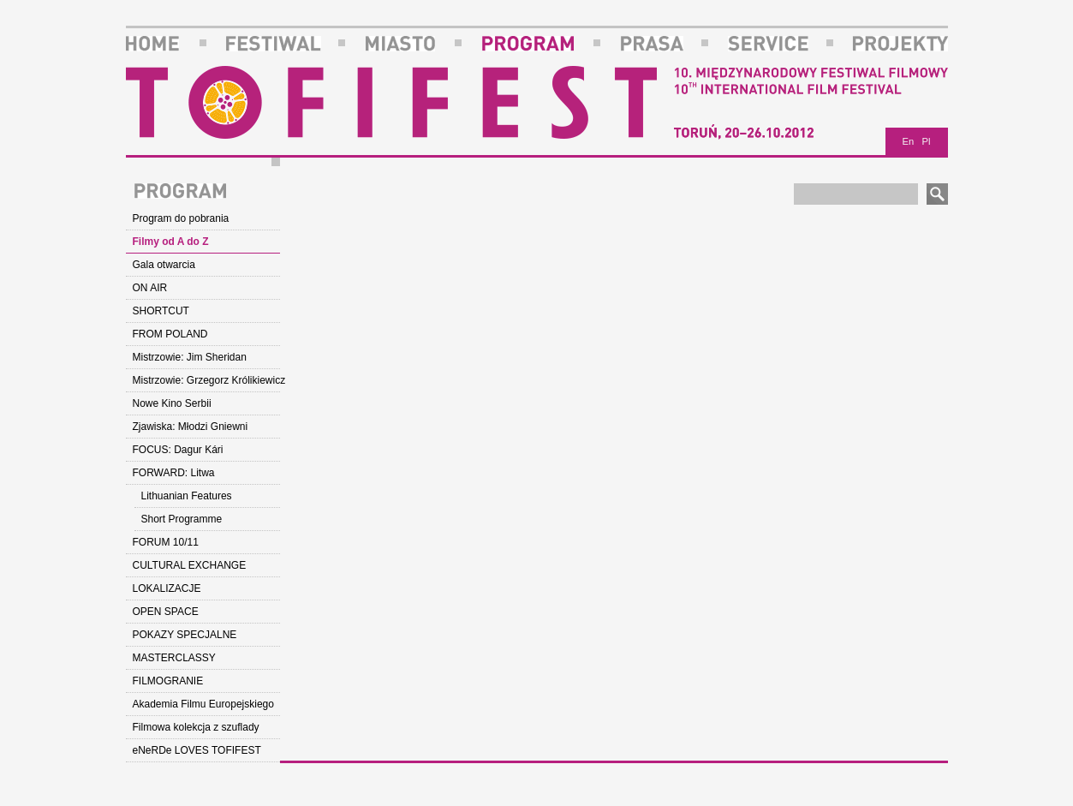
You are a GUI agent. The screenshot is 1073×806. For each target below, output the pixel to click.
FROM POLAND (170, 334)
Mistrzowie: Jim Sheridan (190, 357)
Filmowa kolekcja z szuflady (196, 727)
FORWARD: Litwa (174, 473)
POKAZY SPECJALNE (185, 635)
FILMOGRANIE (168, 681)
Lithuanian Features (186, 496)
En (909, 141)
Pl (926, 141)
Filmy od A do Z (171, 242)
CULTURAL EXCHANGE (190, 565)
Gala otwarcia (164, 265)
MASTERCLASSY (174, 658)
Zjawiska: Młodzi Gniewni (190, 427)
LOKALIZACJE (167, 588)
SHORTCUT (161, 311)
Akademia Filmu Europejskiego (203, 704)
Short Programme (182, 519)
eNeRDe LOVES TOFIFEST (197, 750)
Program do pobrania (181, 218)
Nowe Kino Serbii (172, 403)
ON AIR (150, 288)
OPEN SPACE (166, 612)
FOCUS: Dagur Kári (178, 450)
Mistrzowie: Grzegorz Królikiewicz (206, 380)
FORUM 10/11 (166, 542)
